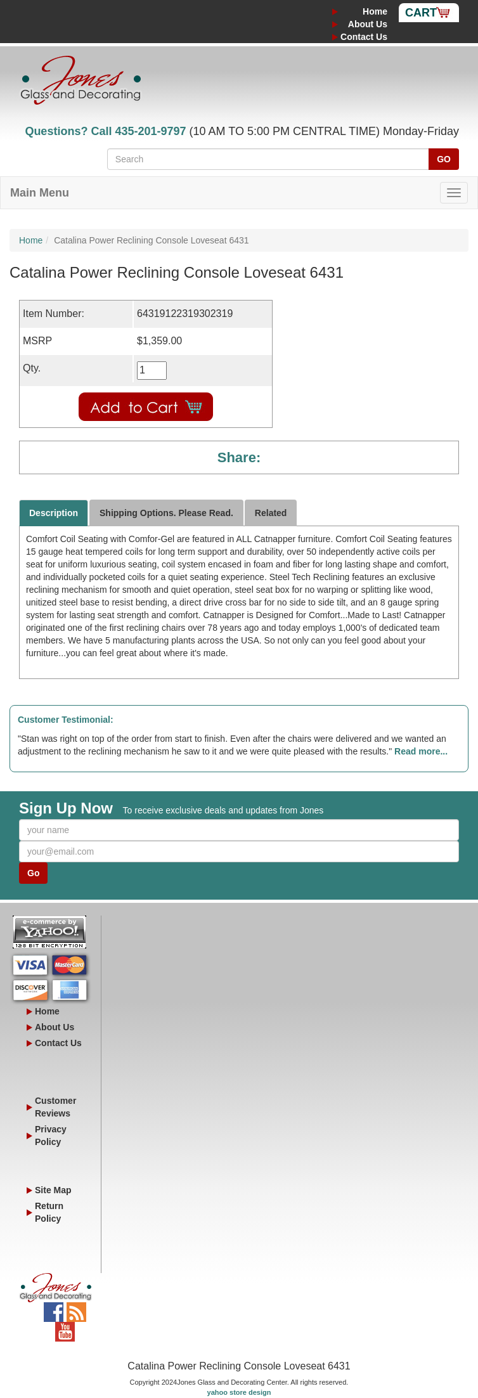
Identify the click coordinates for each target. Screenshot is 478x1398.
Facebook (53, 1309)
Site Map (53, 1190)
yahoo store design (239, 1392)
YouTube (65, 1328)
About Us (367, 24)
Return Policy (49, 1212)
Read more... (421, 751)
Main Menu (39, 192)
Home (375, 11)
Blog (76, 1309)
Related (271, 513)
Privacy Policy (51, 1135)
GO (444, 159)
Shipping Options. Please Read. (166, 513)
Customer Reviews (55, 1107)
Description (53, 513)
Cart (421, 12)
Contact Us (363, 37)
